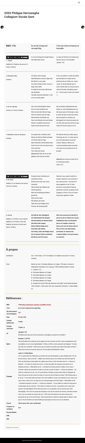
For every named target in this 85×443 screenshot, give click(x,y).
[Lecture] (8, 57)
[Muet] (22, 57)
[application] (17, 57)
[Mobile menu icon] (79, 2)
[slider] (15, 57)
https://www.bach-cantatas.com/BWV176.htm (36, 305)
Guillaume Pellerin (37, 440)
